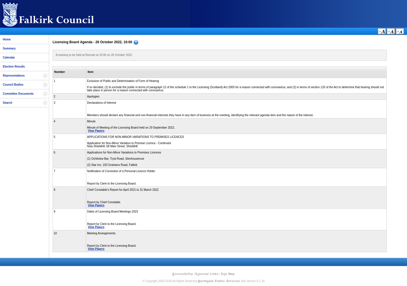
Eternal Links (206, 274)
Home (7, 39)
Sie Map (228, 274)
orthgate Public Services (219, 281)
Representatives (14, 75)
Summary (9, 48)
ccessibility (182, 274)
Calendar (9, 57)
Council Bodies (13, 84)
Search (7, 102)
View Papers (96, 130)
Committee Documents (18, 93)
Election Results (14, 66)
